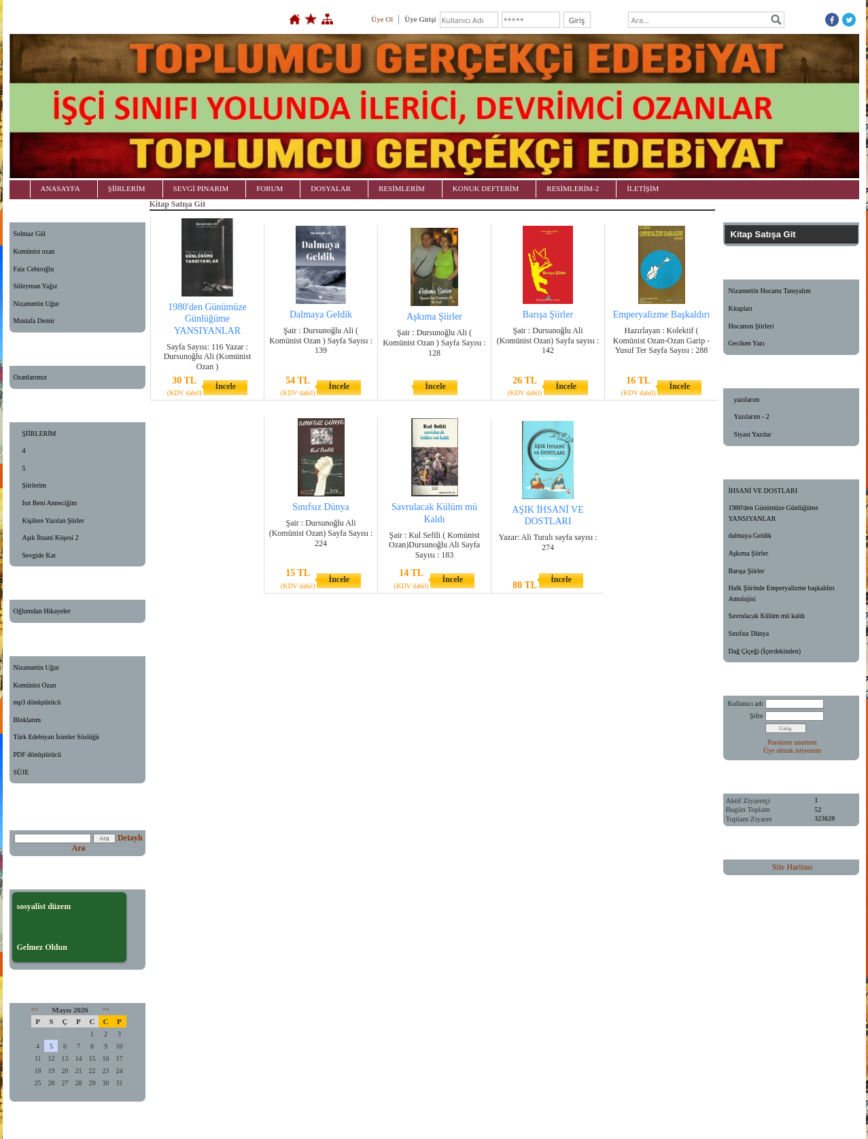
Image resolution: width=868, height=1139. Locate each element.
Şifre (756, 715)
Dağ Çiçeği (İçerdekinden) (765, 651)
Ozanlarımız (30, 377)
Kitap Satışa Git (763, 234)
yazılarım (747, 399)
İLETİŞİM (643, 188)
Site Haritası (792, 867)
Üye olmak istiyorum (792, 750)
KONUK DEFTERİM (486, 188)
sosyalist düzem (44, 906)
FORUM (269, 188)
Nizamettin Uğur (36, 303)
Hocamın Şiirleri (751, 326)
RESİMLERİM (402, 188)
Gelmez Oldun (42, 947)
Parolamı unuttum (792, 742)
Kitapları (741, 308)
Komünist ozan (34, 251)
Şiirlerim (34, 485)
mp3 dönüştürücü (37, 702)
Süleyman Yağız (36, 286)
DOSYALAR (331, 188)
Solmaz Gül (30, 233)
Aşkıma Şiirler (434, 316)
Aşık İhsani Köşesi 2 (50, 537)
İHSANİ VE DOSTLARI (763, 490)
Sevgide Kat (39, 555)
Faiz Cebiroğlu (34, 269)
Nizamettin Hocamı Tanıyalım (770, 290)
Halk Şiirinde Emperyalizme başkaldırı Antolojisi (782, 593)
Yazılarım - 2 (751, 416)
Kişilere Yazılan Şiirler (53, 520)
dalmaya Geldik (750, 535)
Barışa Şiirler (548, 314)
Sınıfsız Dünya (320, 507)
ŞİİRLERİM (126, 188)
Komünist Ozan (35, 685)
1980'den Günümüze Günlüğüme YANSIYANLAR (207, 318)
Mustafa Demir (34, 320)
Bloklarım (27, 720)
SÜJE (21, 772)
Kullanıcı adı (745, 703)
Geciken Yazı (747, 343)
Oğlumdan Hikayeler (42, 611)
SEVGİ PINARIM (201, 188)
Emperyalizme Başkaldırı (661, 314)
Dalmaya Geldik (321, 314)
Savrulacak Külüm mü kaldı (767, 615)
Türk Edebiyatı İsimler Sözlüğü (56, 737)
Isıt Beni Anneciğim (49, 503)
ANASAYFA (60, 188)
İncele (225, 386)
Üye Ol (382, 19)
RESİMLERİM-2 (572, 188)
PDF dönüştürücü (37, 754)
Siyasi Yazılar (752, 434)
